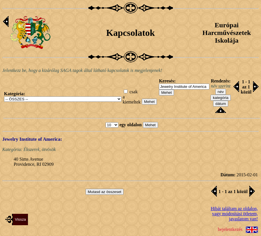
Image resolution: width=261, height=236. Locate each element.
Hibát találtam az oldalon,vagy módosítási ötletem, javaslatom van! (234, 213)
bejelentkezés (230, 229)
